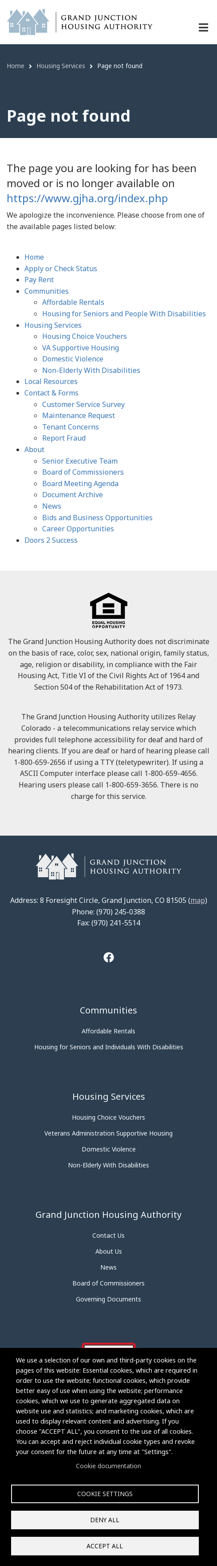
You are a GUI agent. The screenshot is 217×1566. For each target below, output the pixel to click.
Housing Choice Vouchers (84, 336)
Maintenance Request (78, 415)
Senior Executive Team (80, 461)
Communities (46, 291)
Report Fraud (64, 438)
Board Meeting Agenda (80, 483)
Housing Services (53, 325)
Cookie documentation (108, 1466)
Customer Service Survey (83, 404)
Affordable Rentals (73, 302)
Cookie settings (105, 1493)
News (51, 506)
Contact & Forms (51, 393)
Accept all (105, 1546)
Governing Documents (108, 1299)
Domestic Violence (72, 359)
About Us (108, 1251)
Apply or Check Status (60, 268)
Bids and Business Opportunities (97, 517)
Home (34, 257)
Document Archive (72, 494)
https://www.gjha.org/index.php (87, 198)
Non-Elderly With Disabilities (91, 370)
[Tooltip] (108, 958)
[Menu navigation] (203, 27)
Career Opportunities (78, 529)
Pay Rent (39, 279)
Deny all (104, 1520)
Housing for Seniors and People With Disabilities (124, 314)
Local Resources (51, 381)
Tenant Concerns (70, 427)
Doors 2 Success (51, 540)
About (34, 449)
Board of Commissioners (83, 472)
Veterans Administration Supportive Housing (108, 1133)
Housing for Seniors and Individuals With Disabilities (108, 1047)
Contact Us (108, 1235)
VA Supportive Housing (80, 348)
